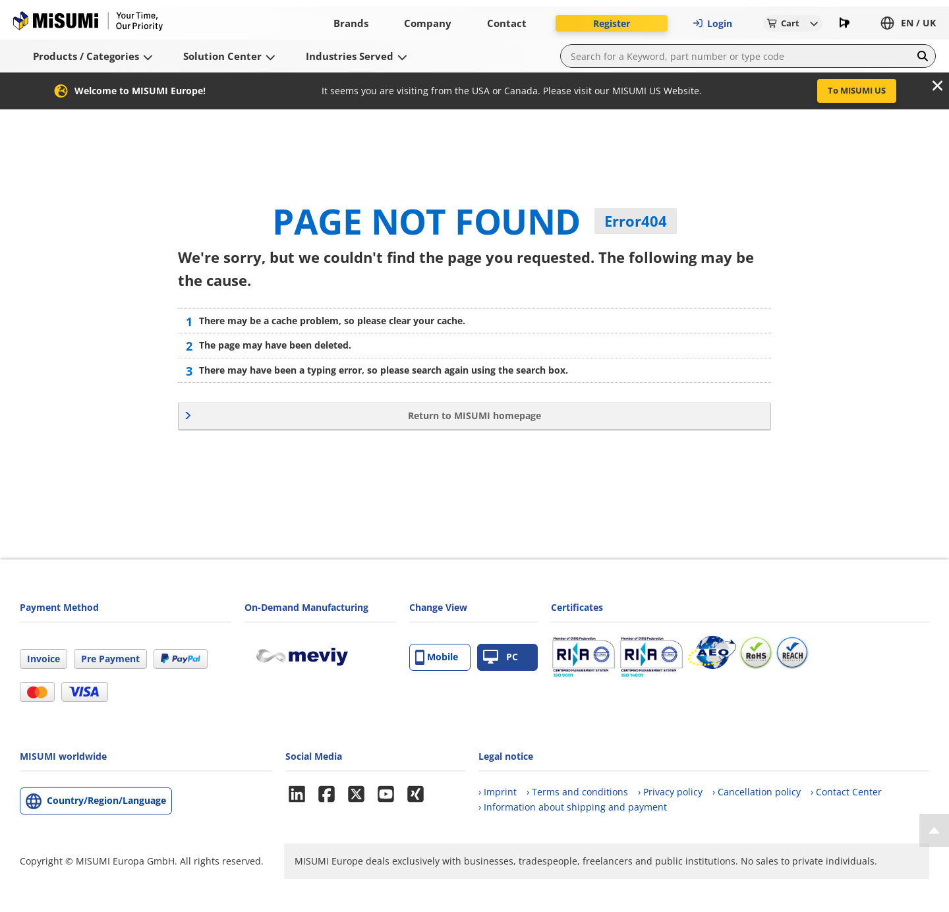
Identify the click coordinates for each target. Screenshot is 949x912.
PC (500, 657)
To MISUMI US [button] (857, 90)
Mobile (436, 657)
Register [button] (611, 23)
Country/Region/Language (106, 800)
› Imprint (497, 791)
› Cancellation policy (756, 791)
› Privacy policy (670, 791)
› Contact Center (846, 791)
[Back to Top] (934, 830)
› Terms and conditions (577, 791)
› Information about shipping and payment (572, 807)
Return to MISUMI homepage (474, 415)
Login (712, 23)
